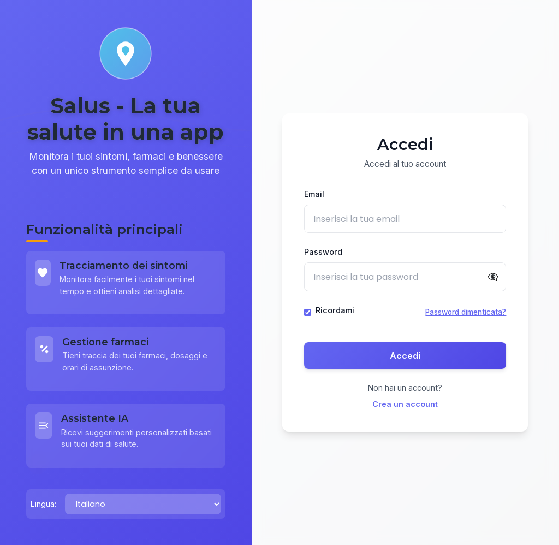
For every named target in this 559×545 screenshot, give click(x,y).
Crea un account (405, 404)
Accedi (405, 355)
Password (323, 252)
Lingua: (43, 503)
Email (314, 194)
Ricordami (335, 310)
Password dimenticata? (465, 312)
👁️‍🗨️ (492, 277)
